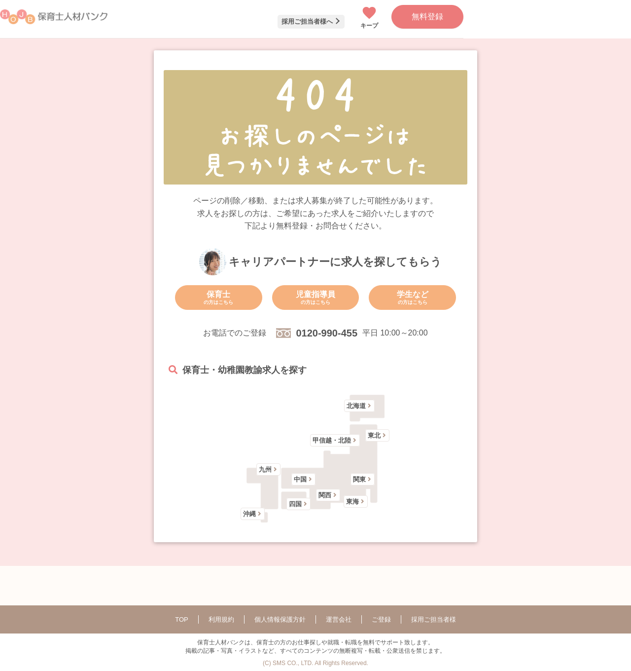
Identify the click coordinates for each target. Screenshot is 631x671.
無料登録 (427, 16)
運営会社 (338, 619)
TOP (181, 619)
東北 (374, 435)
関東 (359, 479)
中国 (300, 479)
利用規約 (221, 619)
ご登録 (381, 619)
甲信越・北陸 (332, 440)
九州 (265, 469)
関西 (324, 495)
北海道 (356, 406)
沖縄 (249, 514)
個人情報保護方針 (280, 619)
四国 (295, 504)
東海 (352, 501)
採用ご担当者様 (433, 619)
